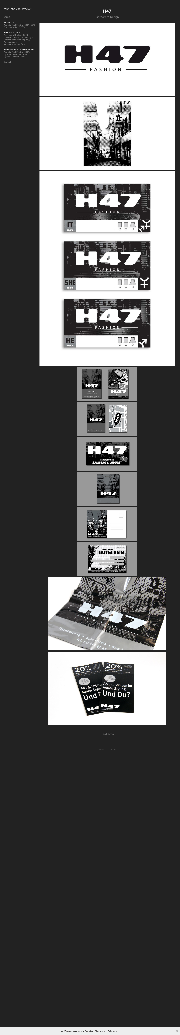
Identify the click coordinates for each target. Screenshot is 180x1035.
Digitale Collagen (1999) (14, 56)
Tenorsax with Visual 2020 (16, 35)
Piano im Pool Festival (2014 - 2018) (20, 25)
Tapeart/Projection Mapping (17, 39)
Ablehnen (112, 1031)
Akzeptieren (100, 1031)
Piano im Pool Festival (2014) (17, 52)
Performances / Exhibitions (19, 49)
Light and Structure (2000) (15, 54)
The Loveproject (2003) (14, 27)
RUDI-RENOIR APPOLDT (18, 8)
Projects (9, 22)
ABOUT (7, 17)
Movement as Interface (14, 44)
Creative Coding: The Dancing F (18, 37)
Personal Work (10, 42)
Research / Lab (12, 32)
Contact (7, 62)
